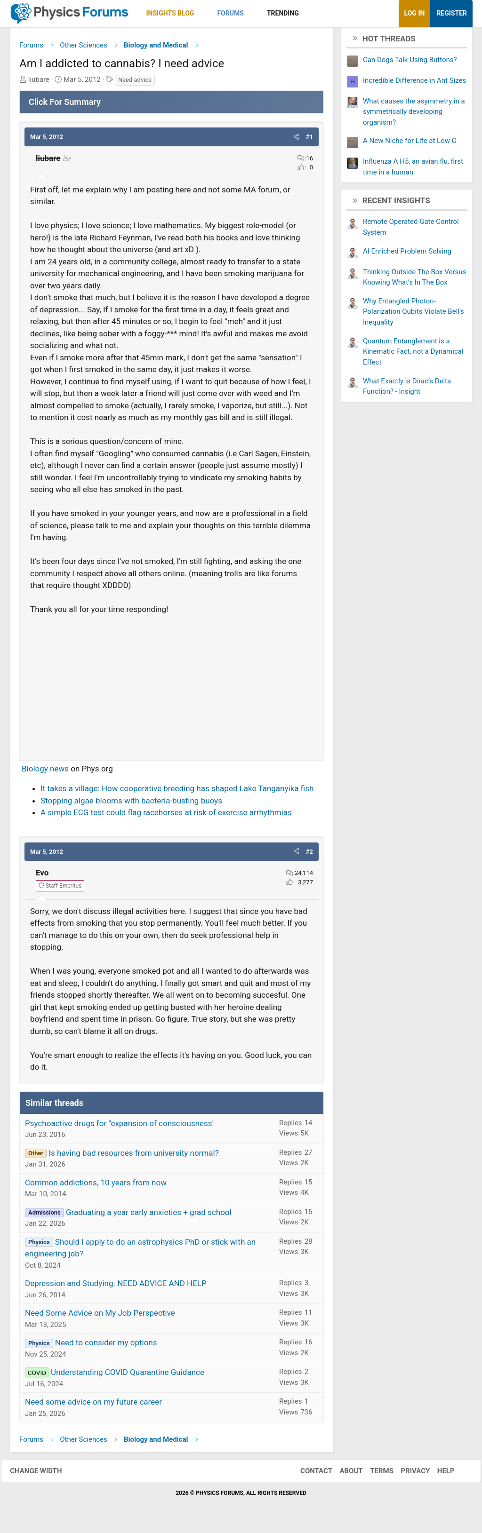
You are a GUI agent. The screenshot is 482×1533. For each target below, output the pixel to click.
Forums (230, 13)
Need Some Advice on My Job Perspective (100, 1316)
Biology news (45, 772)
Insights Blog (170, 13)
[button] (202, 13)
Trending (283, 13)
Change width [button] (44, 1474)
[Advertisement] (171, 687)
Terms (373, 1474)
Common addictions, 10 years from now (96, 1186)
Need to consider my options (106, 1345)
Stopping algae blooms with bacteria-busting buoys (131, 804)
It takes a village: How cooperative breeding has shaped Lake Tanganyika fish (176, 791)
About (342, 1474)
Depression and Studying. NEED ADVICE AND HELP (116, 1286)
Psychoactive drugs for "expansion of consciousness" (120, 1126)
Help (437, 1474)
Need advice (135, 83)
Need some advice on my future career (93, 1405)
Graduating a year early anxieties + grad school (149, 1215)
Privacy (407, 1474)
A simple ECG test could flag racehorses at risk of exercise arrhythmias (166, 815)
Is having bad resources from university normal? (133, 1156)
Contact (308, 1474)
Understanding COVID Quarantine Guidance (127, 1375)
